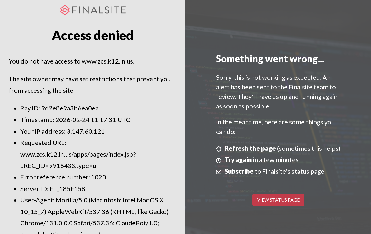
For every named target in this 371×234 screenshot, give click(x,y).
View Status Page (278, 199)
